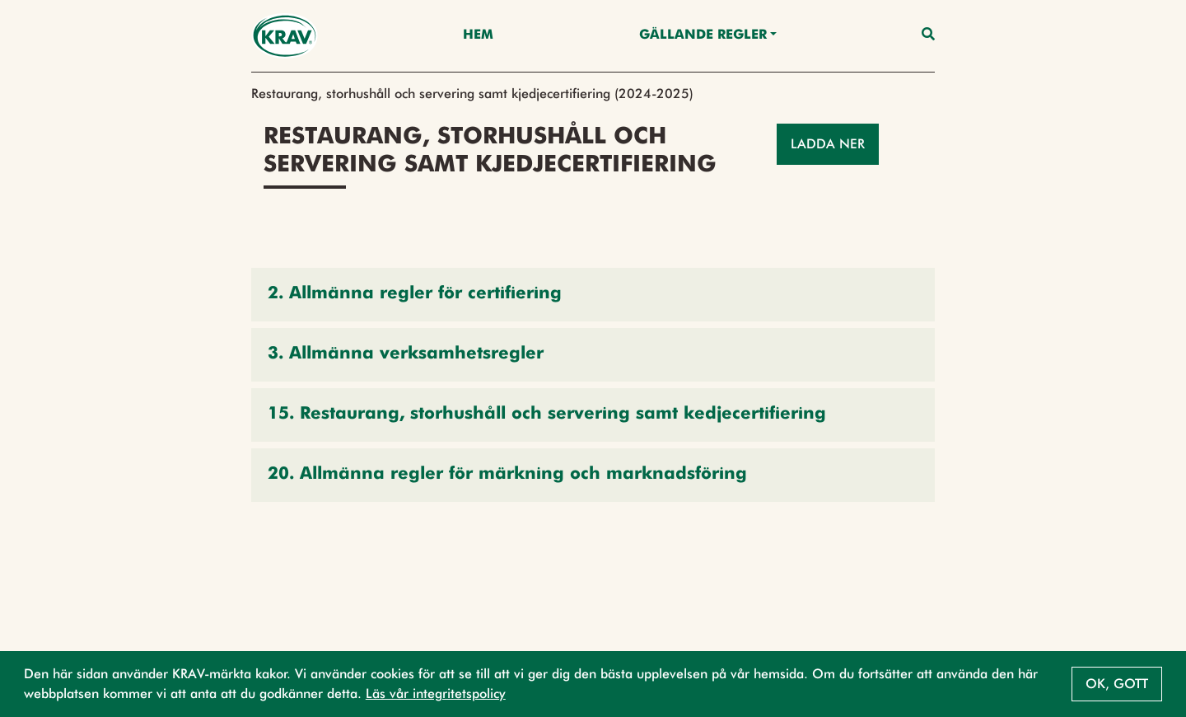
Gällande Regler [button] (703, 35)
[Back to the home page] (284, 36)
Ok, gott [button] (1117, 683)
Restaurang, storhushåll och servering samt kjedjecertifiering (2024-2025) (472, 93)
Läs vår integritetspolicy (436, 693)
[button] (593, 294)
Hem (478, 35)
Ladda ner (828, 144)
